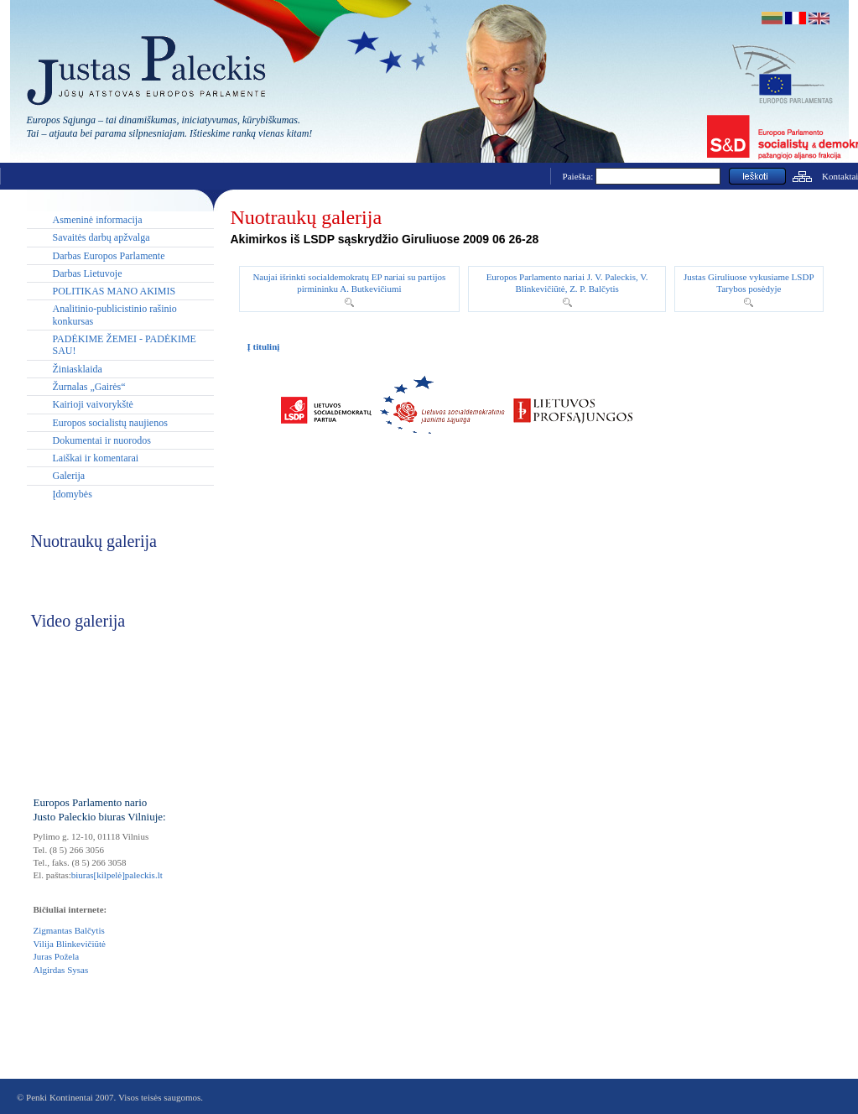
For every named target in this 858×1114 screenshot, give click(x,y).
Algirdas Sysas (61, 970)
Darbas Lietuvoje (87, 273)
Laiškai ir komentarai (96, 458)
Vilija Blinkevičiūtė (70, 944)
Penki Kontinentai (59, 1097)
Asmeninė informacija (98, 220)
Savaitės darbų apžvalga (101, 237)
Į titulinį (263, 346)
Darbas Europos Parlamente (109, 256)
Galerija (69, 476)
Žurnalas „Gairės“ (89, 387)
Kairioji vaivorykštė (93, 404)
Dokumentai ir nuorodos (102, 440)
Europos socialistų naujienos (110, 423)
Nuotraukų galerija (306, 217)
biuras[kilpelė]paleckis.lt (117, 875)
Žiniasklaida (77, 369)
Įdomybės (72, 494)
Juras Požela (57, 956)
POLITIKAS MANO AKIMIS (114, 291)
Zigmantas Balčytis (69, 930)
